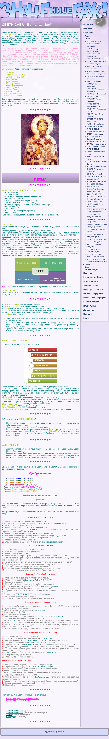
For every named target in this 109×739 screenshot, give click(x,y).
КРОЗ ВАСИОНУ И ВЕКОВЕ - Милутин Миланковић (94, 43)
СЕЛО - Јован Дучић (94, 242)
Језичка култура (90, 281)
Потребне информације (93, 294)
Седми (87, 264)
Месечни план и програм (94, 298)
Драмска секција (90, 285)
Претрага (87, 314)
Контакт (86, 318)
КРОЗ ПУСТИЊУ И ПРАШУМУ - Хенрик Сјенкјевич (94, 99)
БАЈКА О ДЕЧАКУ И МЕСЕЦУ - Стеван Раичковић (94, 83)
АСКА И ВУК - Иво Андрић (96, 94)
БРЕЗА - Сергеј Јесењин (96, 134)
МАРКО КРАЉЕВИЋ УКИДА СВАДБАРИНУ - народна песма (95, 204)
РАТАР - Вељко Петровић (96, 239)
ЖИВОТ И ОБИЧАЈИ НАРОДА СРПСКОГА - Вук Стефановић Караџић (96, 196)
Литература (88, 310)
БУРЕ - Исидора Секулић (96, 59)
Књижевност (89, 32)
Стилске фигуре (91, 270)
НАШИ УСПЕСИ (90, 306)
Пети (87, 36)
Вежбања (87, 28)
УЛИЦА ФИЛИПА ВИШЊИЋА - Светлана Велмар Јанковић (95, 189)
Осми (87, 267)
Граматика (88, 24)
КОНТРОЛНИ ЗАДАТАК (95, 131)
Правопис (87, 273)
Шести (87, 39)
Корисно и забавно (92, 302)
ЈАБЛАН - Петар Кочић (95, 124)
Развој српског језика (93, 277)
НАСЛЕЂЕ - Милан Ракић (96, 166)
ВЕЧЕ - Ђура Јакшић (94, 174)
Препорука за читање (93, 290)
